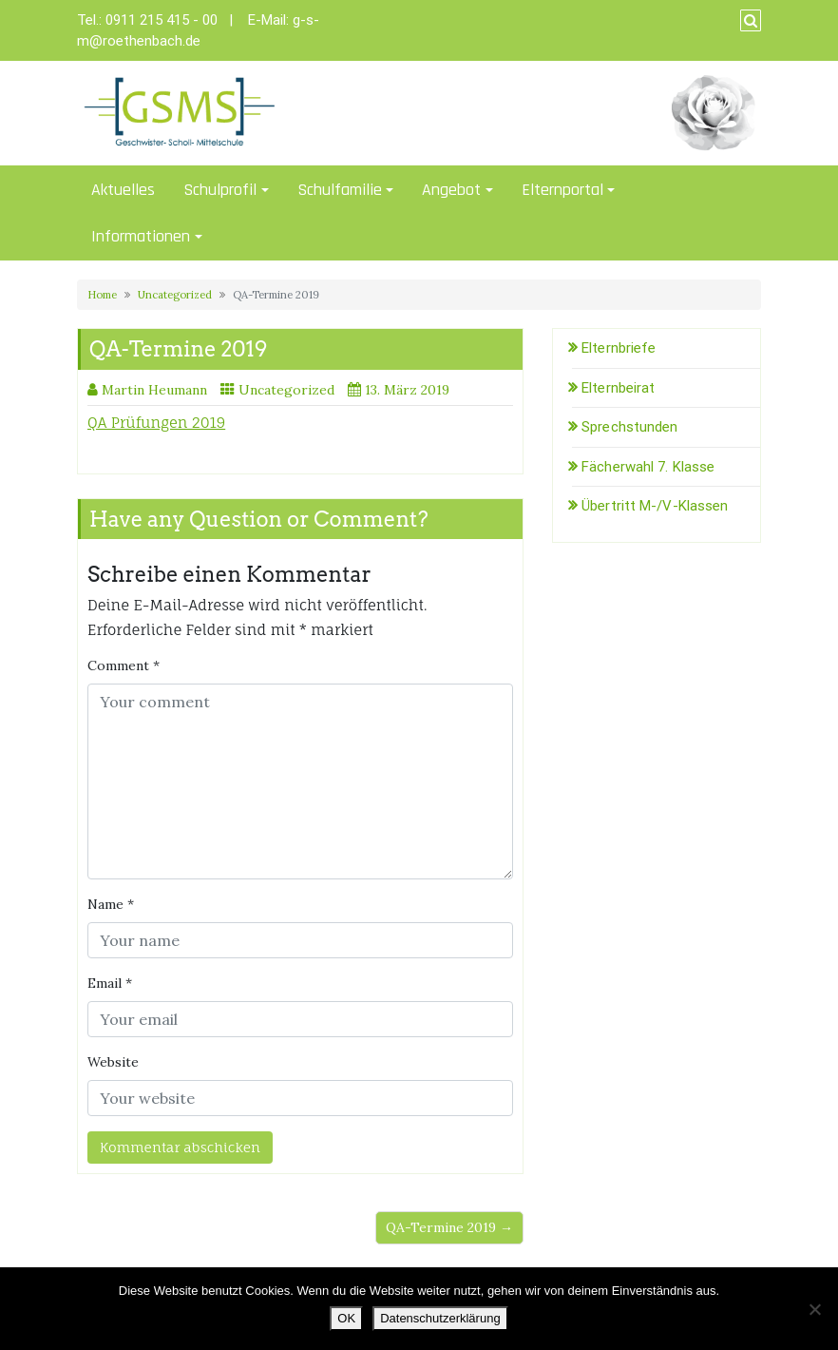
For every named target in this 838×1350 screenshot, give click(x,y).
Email (109, 983)
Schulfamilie (339, 190)
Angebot (451, 190)
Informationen (140, 236)
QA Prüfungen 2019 (156, 423)
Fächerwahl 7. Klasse (647, 466)
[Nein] (814, 1309)
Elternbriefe (618, 348)
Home (102, 294)
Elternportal (562, 190)
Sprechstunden (629, 426)
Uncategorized (175, 294)
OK (346, 1318)
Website (113, 1061)
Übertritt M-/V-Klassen (654, 505)
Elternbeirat (618, 387)
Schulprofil (220, 190)
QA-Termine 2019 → (449, 1227)
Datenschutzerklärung (440, 1318)
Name (110, 904)
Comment (123, 665)
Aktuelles (123, 190)
